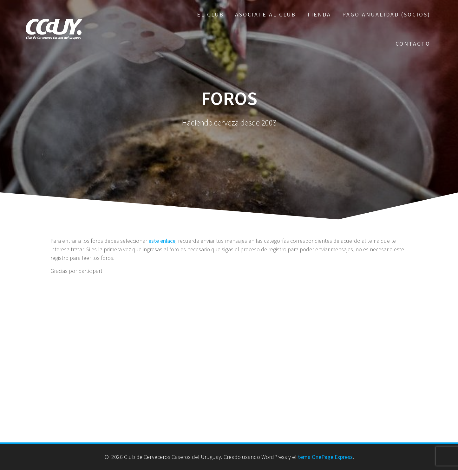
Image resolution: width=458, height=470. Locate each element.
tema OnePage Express (325, 456)
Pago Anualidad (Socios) (386, 14)
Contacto (413, 43)
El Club (210, 14)
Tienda (319, 14)
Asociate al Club (265, 14)
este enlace (161, 240)
